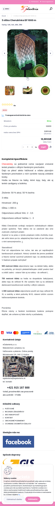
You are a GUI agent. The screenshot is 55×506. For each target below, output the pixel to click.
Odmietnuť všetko (14, 499)
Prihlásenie (34, 2)
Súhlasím (32, 499)
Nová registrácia (47, 2)
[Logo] (29, 9)
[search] (51, 8)
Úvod (4, 16)
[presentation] (5, 53)
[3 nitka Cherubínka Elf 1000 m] (27, 53)
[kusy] (27, 147)
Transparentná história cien (16, 115)
